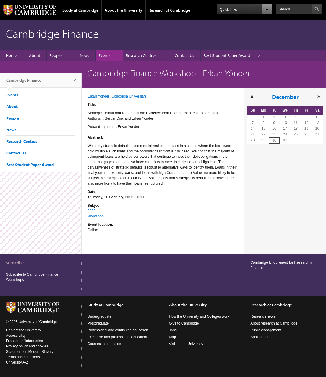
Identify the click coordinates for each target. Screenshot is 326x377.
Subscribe (15, 262)
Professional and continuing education (118, 330)
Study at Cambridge (80, 10)
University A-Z (17, 362)
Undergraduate (99, 316)
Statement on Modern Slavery (29, 352)
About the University (123, 10)
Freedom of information (24, 341)
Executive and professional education (117, 337)
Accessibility (15, 335)
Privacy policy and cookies (27, 346)
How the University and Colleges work (199, 316)
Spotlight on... (261, 337)
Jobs (173, 330)
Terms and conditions (23, 357)
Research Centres (141, 55)
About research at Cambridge (273, 323)
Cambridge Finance (23, 83)
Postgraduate (98, 323)
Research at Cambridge (169, 10)
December (285, 97)
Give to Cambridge (184, 323)
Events (105, 55)
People (56, 55)
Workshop (96, 216)
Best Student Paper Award (226, 55)
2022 (92, 211)
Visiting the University (186, 344)
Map (172, 337)
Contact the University (23, 330)
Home (11, 55)
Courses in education (104, 344)
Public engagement (265, 330)
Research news (262, 316)
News (84, 55)
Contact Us (184, 55)
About (34, 55)
